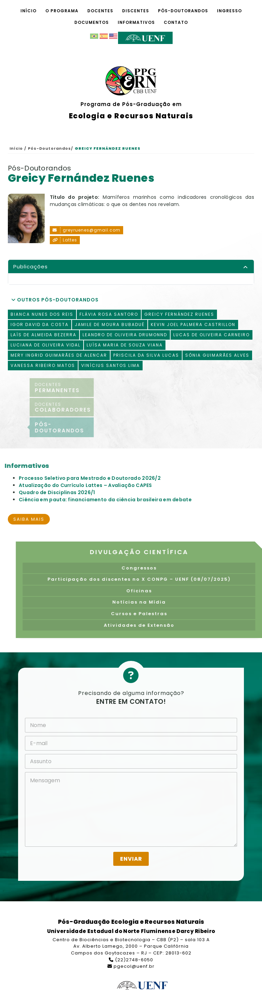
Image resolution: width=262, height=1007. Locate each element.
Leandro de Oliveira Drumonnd (125, 335)
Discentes (135, 11)
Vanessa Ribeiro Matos (43, 365)
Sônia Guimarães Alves (217, 355)
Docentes (100, 11)
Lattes (65, 240)
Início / (18, 148)
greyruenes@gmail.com (86, 230)
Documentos (91, 22)
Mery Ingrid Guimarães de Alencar (59, 355)
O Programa (61, 11)
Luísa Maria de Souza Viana (125, 345)
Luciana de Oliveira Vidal (46, 345)
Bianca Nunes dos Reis (42, 314)
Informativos (136, 22)
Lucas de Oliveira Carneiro (211, 335)
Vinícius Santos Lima (110, 365)
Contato (176, 22)
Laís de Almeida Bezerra (43, 335)
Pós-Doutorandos (183, 11)
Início (28, 11)
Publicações (30, 266)
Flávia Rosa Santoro (108, 314)
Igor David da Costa (40, 324)
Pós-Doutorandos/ (50, 148)
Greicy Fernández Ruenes (179, 314)
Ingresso (229, 11)
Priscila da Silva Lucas (146, 355)
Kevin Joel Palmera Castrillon (193, 324)
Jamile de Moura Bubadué (110, 324)
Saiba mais (28, 519)
